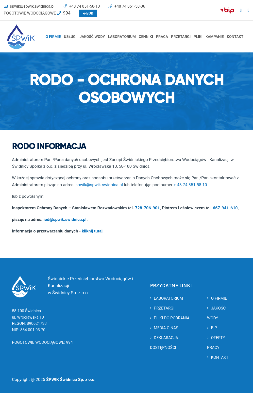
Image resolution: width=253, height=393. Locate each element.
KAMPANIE (214, 36)
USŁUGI (70, 36)
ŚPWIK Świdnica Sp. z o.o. (71, 379)
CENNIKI (146, 36)
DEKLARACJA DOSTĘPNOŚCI (164, 342)
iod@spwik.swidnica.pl (65, 219)
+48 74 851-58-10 (81, 6)
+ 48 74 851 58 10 (190, 184)
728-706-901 (147, 207)
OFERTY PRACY (216, 342)
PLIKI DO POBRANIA (170, 318)
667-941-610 (225, 207)
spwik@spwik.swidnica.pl (29, 6)
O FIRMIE (53, 36)
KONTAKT (235, 36)
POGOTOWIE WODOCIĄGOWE (37, 13)
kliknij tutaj (92, 231)
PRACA (162, 36)
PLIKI (198, 36)
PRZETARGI (180, 36)
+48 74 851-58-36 (126, 6)
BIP (212, 328)
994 (69, 342)
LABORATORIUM (122, 36)
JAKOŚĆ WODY (92, 36)
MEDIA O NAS (164, 328)
